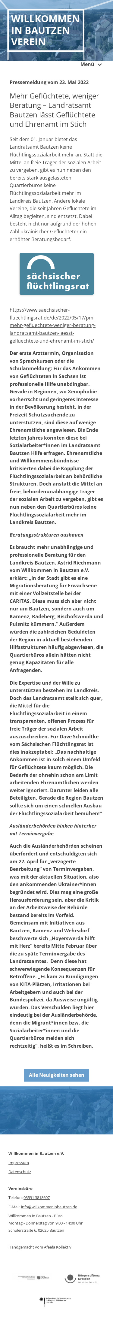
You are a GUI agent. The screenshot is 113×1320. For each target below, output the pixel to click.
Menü (92, 65)
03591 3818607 (37, 1197)
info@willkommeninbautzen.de (49, 1206)
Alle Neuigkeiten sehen (56, 1075)
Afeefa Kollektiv (57, 1247)
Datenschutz (19, 1171)
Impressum (18, 1162)
